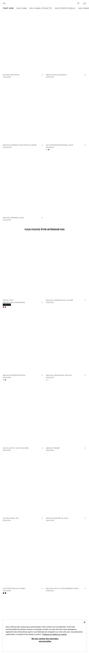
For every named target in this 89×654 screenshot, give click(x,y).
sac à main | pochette (43, 8)
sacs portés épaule (68, 8)
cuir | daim (24, 8)
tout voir (11, 8)
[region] (44, 635)
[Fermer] (84, 622)
